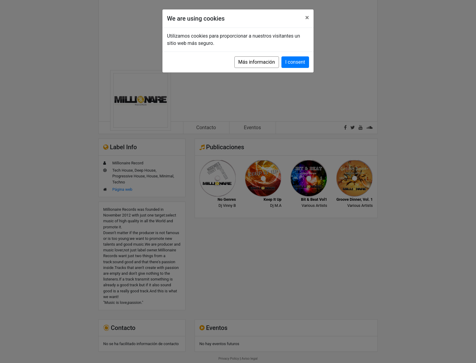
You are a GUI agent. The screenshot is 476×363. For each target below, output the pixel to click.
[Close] (307, 17)
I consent (295, 62)
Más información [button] (256, 62)
